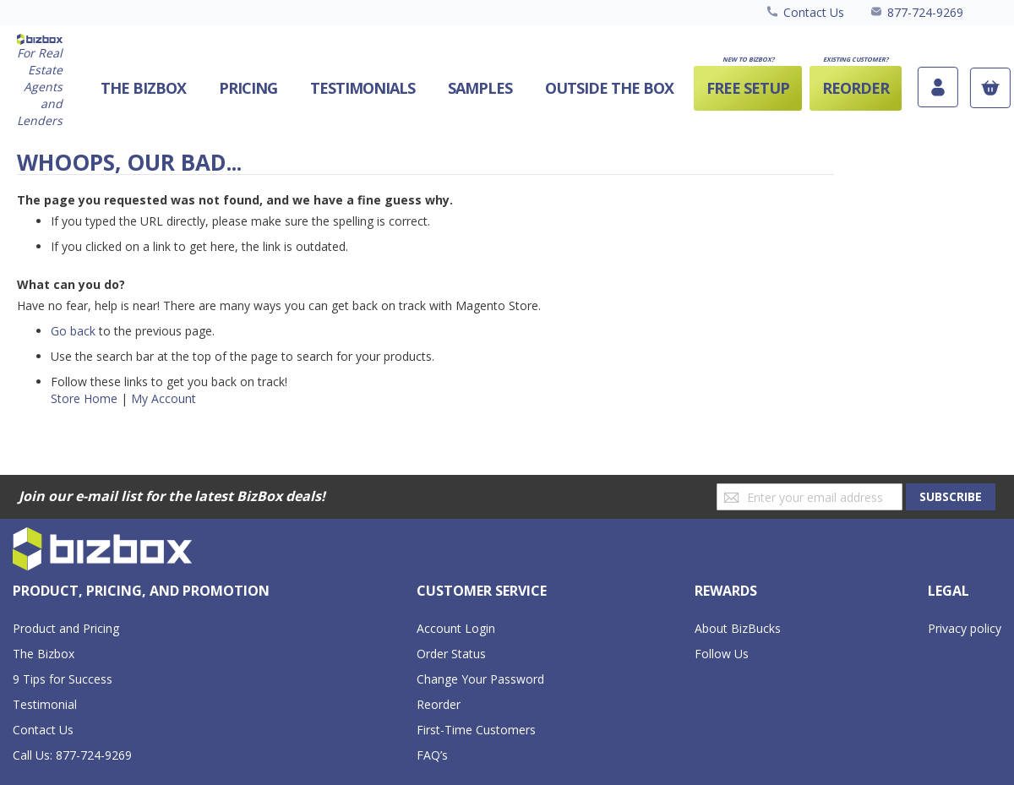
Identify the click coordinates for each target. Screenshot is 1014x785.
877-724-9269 (925, 12)
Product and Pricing (66, 628)
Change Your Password (480, 679)
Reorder (439, 704)
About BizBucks (738, 628)
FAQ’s (432, 755)
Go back (73, 331)
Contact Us (813, 12)
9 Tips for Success (62, 679)
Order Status (451, 654)
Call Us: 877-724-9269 (72, 755)
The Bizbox (43, 654)
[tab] (141, 591)
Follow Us (722, 654)
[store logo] (40, 81)
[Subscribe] (950, 496)
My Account (163, 398)
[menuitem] (609, 88)
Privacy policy (964, 628)
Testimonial (45, 704)
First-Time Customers (476, 730)
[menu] (488, 88)
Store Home (84, 398)
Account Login (456, 628)
